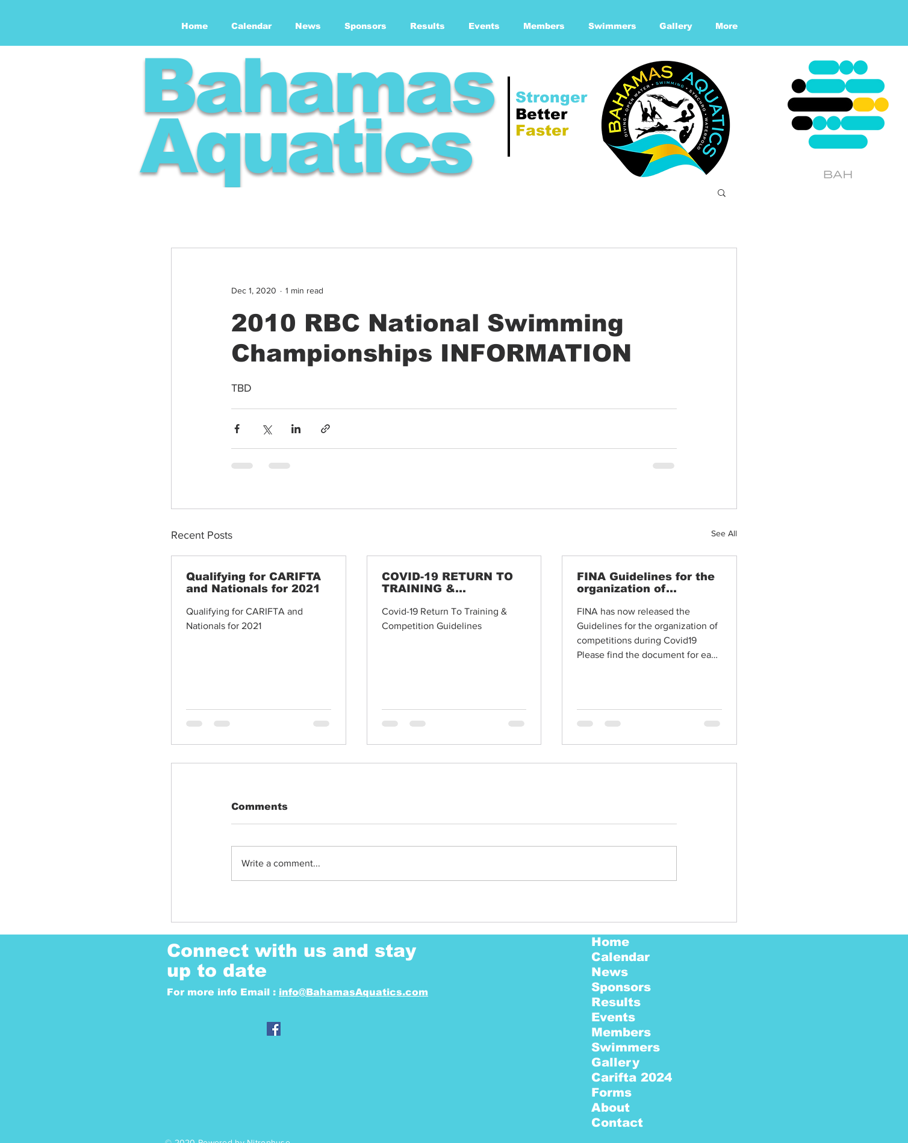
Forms (611, 1092)
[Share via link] (325, 428)
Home (610, 941)
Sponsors (621, 987)
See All (724, 533)
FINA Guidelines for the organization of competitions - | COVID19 (646, 583)
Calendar (620, 956)
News (609, 972)
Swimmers (625, 1047)
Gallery (615, 1062)
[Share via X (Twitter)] (266, 428)
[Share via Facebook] (237, 428)
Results (616, 1002)
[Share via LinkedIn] (296, 428)
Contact (617, 1122)
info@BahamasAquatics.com (353, 992)
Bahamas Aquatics (316, 116)
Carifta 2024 (631, 1077)
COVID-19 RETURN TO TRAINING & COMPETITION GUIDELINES (447, 583)
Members (621, 1032)
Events (613, 1017)
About (610, 1107)
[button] (721, 192)
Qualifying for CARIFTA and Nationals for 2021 (253, 583)
